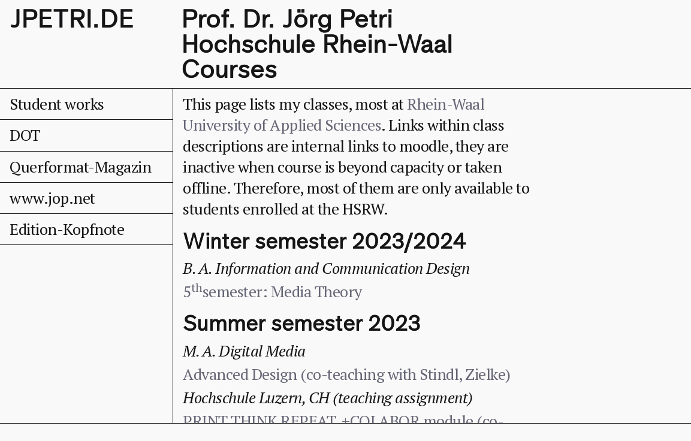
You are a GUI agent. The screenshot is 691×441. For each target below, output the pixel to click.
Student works (57, 103)
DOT (25, 135)
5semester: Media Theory (272, 291)
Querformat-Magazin (80, 166)
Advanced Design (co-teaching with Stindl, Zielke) (347, 374)
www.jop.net (52, 198)
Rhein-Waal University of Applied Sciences (333, 114)
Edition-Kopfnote (67, 229)
